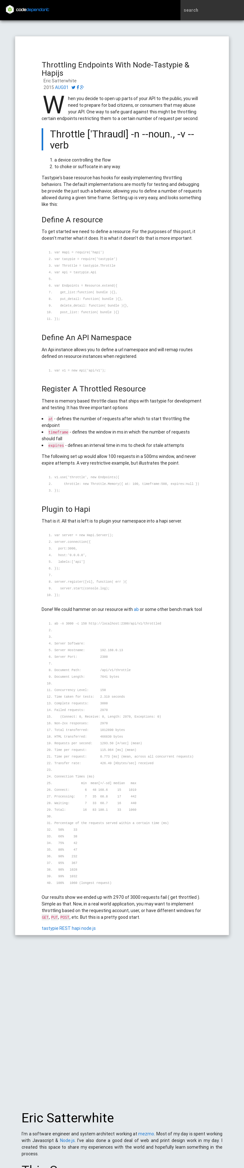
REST (65, 928)
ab (136, 609)
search (191, 10)
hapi (76, 928)
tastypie (50, 928)
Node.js (67, 1143)
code (32, 10)
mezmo (146, 1137)
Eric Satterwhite (68, 1121)
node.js (88, 928)
